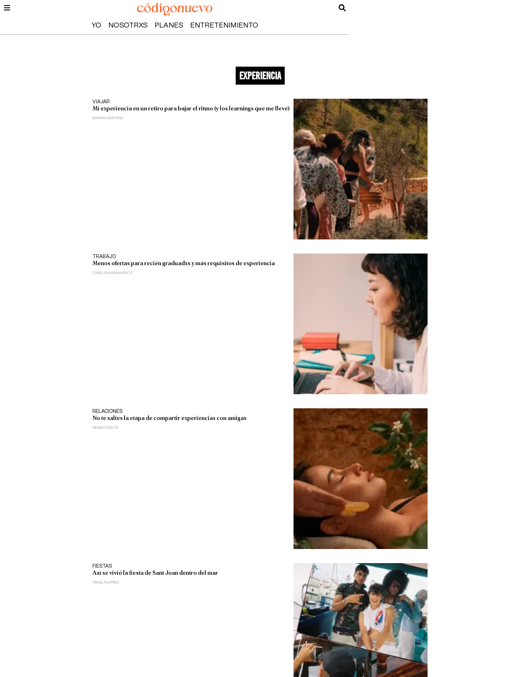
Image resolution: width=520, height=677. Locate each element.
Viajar (101, 101)
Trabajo (104, 256)
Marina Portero (107, 118)
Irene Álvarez (105, 582)
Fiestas (102, 566)
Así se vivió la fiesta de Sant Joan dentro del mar (155, 573)
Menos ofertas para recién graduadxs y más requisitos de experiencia (183, 263)
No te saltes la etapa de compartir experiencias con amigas (169, 418)
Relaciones (107, 411)
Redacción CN (105, 427)
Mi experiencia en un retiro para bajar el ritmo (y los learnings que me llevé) (191, 108)
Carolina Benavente (112, 273)
